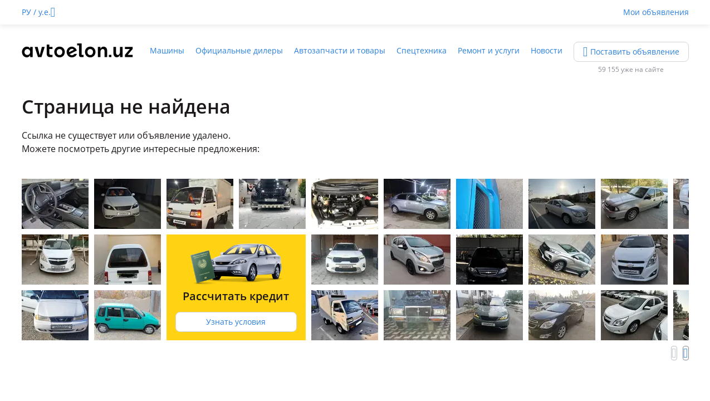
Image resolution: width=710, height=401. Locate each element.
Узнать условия (236, 321)
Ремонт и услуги (489, 50)
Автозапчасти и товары (339, 50)
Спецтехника (421, 50)
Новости (546, 50)
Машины (167, 50)
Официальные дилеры (239, 50)
